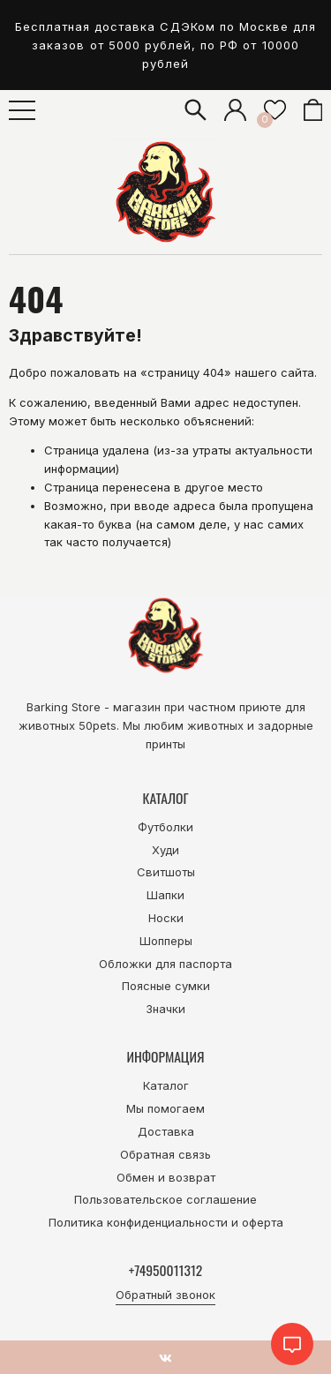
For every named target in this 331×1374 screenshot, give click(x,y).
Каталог (166, 1085)
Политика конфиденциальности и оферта (166, 1222)
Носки (166, 918)
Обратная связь (165, 1154)
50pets (98, 725)
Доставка (166, 1131)
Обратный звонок (165, 1295)
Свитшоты (166, 872)
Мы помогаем (165, 1108)
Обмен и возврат (166, 1177)
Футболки (165, 827)
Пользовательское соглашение (165, 1199)
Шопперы (165, 941)
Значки (165, 1009)
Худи (165, 850)
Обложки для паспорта (165, 964)
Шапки (165, 895)
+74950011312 (165, 1269)
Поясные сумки (166, 986)
